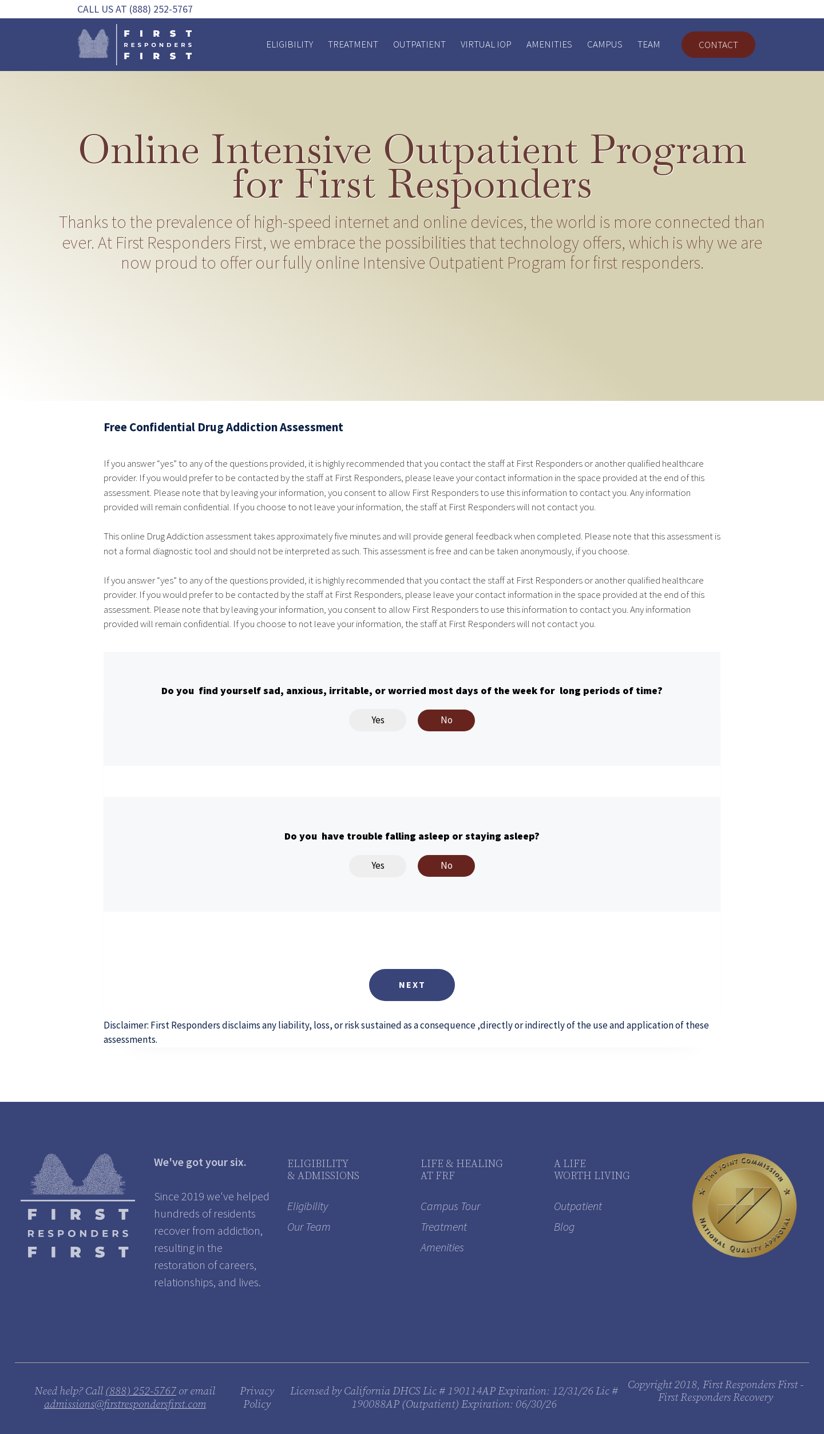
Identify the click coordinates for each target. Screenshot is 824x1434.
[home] (134, 44)
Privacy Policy (257, 1398)
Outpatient (419, 44)
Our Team (309, 1226)
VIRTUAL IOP (486, 44)
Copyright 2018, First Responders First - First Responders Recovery (715, 1391)
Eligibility (289, 44)
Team (648, 44)
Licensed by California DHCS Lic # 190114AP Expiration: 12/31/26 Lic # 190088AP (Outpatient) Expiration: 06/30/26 (454, 1398)
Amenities (549, 44)
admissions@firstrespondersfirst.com (125, 1404)
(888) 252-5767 (140, 1391)
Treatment (353, 44)
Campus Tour (450, 1206)
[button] (412, 985)
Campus (605, 44)
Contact (718, 44)
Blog (564, 1226)
